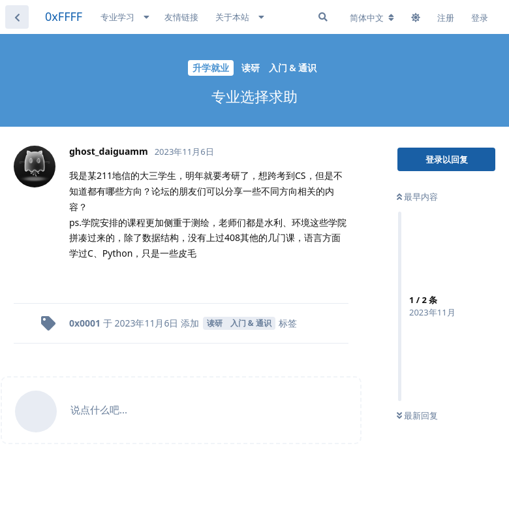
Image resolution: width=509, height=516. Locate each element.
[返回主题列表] (17, 17)
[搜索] (323, 17)
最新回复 (417, 415)
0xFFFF (63, 16)
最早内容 (417, 196)
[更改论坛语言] (372, 17)
